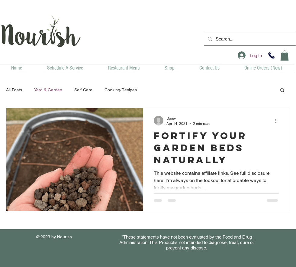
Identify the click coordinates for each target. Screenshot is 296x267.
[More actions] (278, 120)
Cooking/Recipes (121, 89)
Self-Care (83, 89)
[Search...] (249, 38)
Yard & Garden (48, 89)
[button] (284, 55)
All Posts (14, 89)
